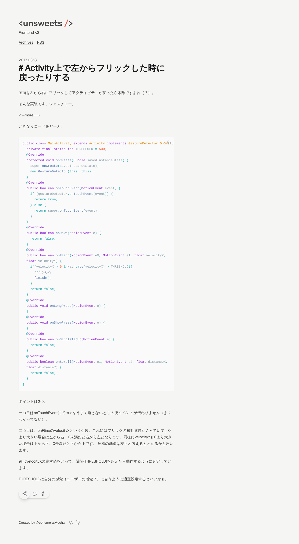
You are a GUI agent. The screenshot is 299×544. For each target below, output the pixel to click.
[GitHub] (77, 522)
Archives (26, 42)
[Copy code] (169, 142)
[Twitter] (71, 522)
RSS (40, 42)
